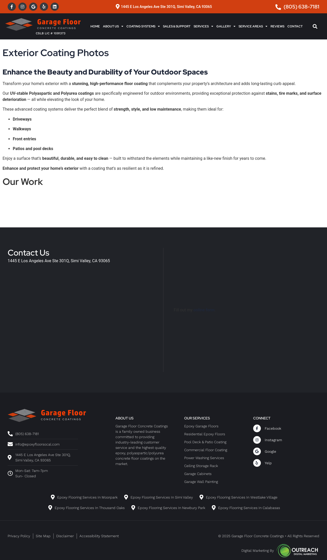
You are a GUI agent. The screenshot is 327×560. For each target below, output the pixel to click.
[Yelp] (257, 463)
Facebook (273, 428)
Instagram (273, 440)
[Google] (257, 451)
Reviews (277, 26)
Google (270, 451)
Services (203, 26)
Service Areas (253, 26)
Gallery (226, 26)
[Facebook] (257, 428)
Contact (295, 26)
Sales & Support (177, 26)
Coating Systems (143, 26)
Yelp (268, 463)
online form (204, 310)
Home (95, 26)
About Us (113, 26)
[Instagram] (257, 440)
